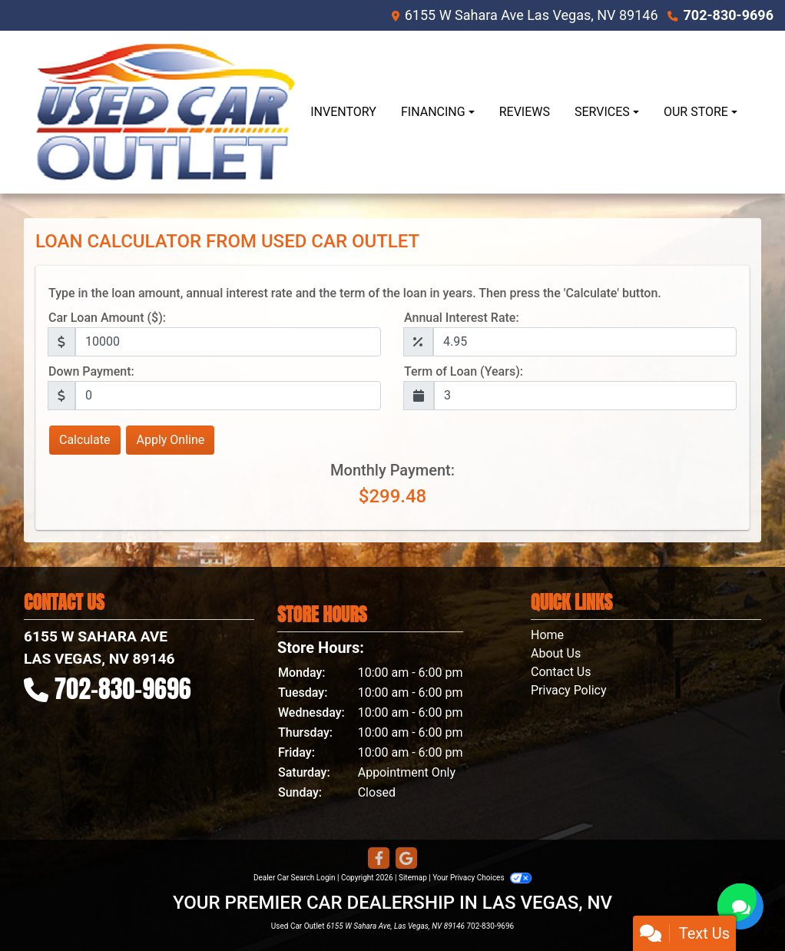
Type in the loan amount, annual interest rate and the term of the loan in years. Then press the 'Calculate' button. (354, 293)
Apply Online (170, 439)
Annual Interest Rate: (461, 317)
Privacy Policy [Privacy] (569, 690)
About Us (556, 653)
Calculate (85, 439)
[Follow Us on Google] (406, 858)
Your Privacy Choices (482, 877)
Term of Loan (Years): (463, 371)
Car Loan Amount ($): (107, 317)
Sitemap (413, 877)
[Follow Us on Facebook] (378, 858)
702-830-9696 (728, 15)
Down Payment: (91, 371)
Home (547, 635)
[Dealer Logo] (165, 112)
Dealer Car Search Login (294, 877)
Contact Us (561, 671)
